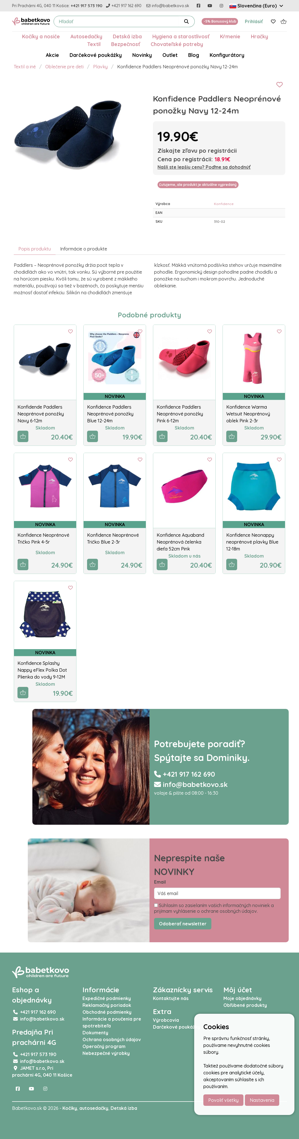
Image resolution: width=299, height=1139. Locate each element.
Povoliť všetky (223, 1100)
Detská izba (127, 36)
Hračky (259, 36)
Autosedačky (86, 36)
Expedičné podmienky (106, 998)
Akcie (52, 55)
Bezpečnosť (125, 44)
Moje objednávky (242, 998)
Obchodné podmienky (106, 1012)
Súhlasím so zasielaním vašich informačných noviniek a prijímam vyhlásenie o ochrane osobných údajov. (214, 908)
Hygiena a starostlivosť (180, 36)
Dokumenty (95, 1032)
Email (160, 882)
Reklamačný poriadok (106, 1005)
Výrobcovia (166, 1020)
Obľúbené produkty (245, 1005)
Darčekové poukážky (96, 55)
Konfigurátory (227, 55)
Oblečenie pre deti (64, 66)
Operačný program (103, 1046)
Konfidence (224, 204)
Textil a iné (25, 66)
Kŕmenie (230, 36)
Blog (193, 55)
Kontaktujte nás (170, 998)
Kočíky (69, 1108)
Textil (94, 44)
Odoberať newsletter (182, 924)
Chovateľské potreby (177, 44)
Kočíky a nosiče (41, 36)
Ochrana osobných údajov (111, 1039)
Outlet (170, 55)
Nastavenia (262, 1100)
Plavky (100, 66)
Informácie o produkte (83, 249)
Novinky (142, 55)
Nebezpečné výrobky (106, 1053)
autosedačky (93, 1108)
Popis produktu (34, 249)
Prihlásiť (254, 21)
